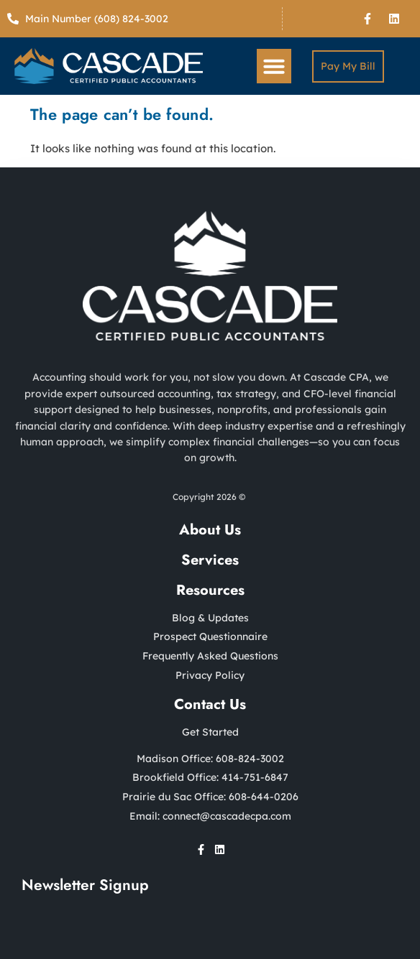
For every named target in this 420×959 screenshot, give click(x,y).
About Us (210, 529)
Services (210, 560)
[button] (274, 66)
